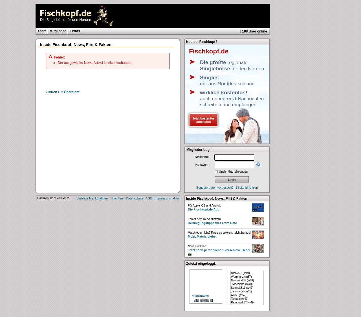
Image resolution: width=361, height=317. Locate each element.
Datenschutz (134, 198)
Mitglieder (58, 31)
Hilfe (176, 198)
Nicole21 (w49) (240, 273)
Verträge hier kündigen (92, 198)
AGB (149, 198)
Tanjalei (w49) (239, 298)
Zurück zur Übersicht (63, 92)
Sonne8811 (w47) (242, 287)
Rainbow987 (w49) (242, 302)
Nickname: (202, 156)
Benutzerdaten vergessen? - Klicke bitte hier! (227, 187)
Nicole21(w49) (200, 295)
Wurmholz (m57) (241, 276)
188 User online (254, 31)
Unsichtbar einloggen (233, 171)
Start (42, 31)
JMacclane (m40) (242, 284)
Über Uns (116, 198)
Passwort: (201, 164)
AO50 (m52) (238, 295)
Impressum (162, 198)
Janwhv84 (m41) (241, 291)
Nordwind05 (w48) (242, 280)
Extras (75, 31)
